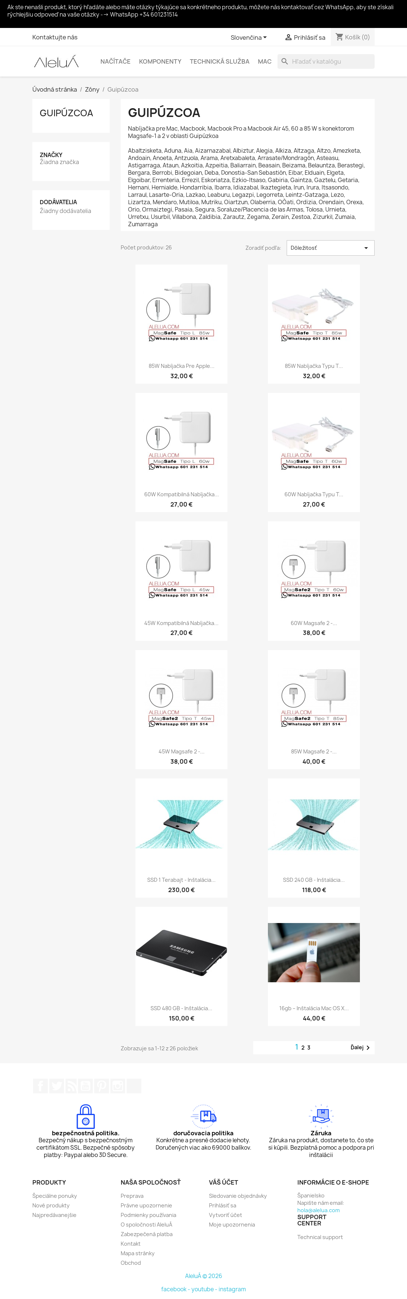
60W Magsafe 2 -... (314, 623)
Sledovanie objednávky (238, 1195)
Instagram (117, 1086)
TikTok (134, 1086)
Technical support (320, 1237)
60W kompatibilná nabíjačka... (181, 494)
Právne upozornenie (146, 1205)
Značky (51, 155)
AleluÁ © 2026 (203, 1276)
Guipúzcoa (66, 113)
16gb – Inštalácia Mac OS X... (314, 1008)
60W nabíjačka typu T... (313, 494)
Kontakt (131, 1243)
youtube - (205, 1289)
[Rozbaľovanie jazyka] (250, 37)
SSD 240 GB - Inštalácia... (314, 879)
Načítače (115, 61)
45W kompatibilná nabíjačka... (181, 623)
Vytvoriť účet (225, 1214)
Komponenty (160, 61)
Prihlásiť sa (222, 1205)
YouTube (85, 1086)
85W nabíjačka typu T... (314, 365)
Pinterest (101, 1086)
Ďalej (361, 1047)
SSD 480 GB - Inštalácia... (181, 1008)
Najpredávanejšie (54, 1214)
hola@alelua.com (318, 1210)
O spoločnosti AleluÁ (146, 1224)
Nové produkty (51, 1205)
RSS (71, 1086)
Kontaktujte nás (55, 37)
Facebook (40, 1086)
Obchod (131, 1262)
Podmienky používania (148, 1214)
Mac (265, 61)
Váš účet (223, 1182)
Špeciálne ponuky (54, 1195)
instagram (232, 1289)
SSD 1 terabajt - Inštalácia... (181, 879)
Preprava (132, 1195)
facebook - (176, 1289)
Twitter (56, 1086)
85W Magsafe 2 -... (314, 751)
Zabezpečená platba (147, 1234)
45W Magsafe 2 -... (182, 751)
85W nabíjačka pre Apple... (182, 365)
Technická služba (219, 61)
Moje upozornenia (232, 1224)
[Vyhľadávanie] (326, 61)
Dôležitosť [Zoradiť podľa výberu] (331, 248)
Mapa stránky (138, 1253)
